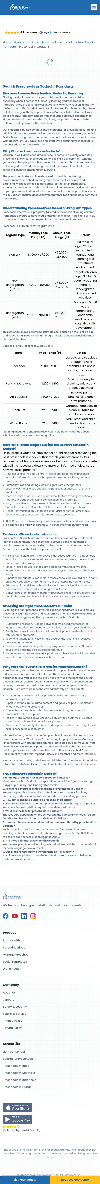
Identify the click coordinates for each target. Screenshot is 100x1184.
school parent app (56, 453)
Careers (8, 1000)
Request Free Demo (75, 1180)
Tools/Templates (15, 962)
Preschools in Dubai (17, 1087)
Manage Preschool (16, 955)
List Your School (25, 1180)
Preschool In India (26, 42)
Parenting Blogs (14, 948)
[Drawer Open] (94, 7)
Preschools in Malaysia (19, 1073)
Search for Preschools (18, 1059)
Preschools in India (16, 1066)
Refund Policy (12, 1028)
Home (7, 42)
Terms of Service (14, 1014)
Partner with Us (13, 940)
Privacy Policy (12, 1021)
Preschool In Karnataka (58, 42)
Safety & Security (15, 1007)
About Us (9, 993)
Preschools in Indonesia (19, 1080)
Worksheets (11, 969)
